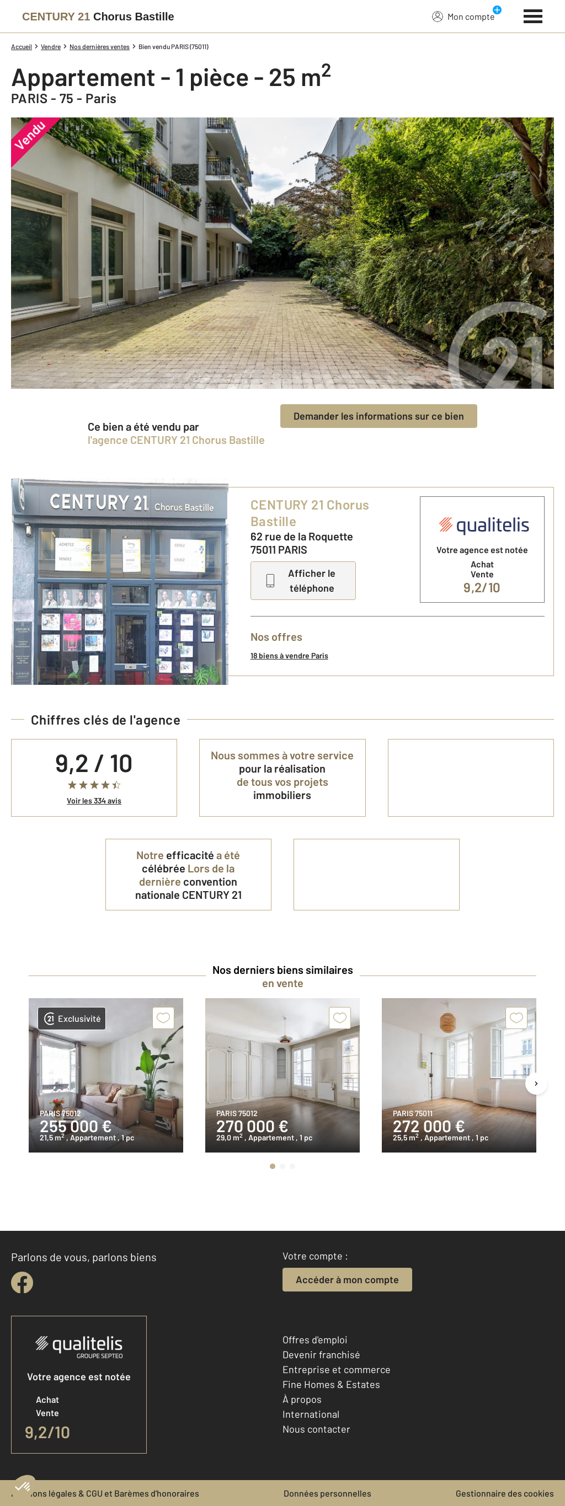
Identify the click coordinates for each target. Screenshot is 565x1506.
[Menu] (533, 15)
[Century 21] (98, 16)
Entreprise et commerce (336, 1369)
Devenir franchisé (321, 1354)
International (310, 1414)
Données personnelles (327, 1493)
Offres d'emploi (315, 1339)
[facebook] (22, 1283)
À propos (302, 1399)
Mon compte (463, 16)
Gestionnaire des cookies (505, 1493)
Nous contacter (316, 1429)
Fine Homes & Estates (331, 1384)
